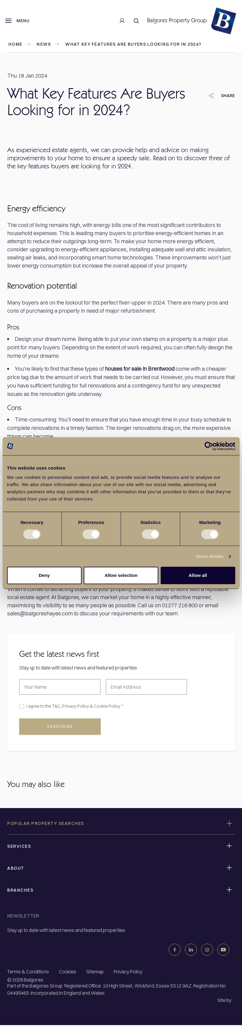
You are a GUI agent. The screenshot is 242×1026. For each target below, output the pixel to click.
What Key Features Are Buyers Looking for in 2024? (133, 44)
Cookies (67, 972)
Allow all (198, 575)
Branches (20, 891)
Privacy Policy (75, 706)
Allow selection (121, 575)
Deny (44, 575)
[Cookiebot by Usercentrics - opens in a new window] (208, 446)
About (15, 869)
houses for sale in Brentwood (139, 368)
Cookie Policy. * (108, 706)
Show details (210, 556)
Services (19, 847)
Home (19, 44)
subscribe (60, 727)
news (48, 44)
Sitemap (95, 972)
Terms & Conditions (28, 972)
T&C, (56, 706)
